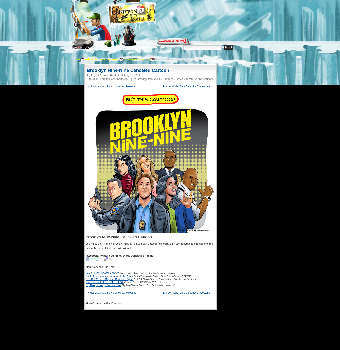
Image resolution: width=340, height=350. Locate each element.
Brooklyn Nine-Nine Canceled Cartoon (128, 70)
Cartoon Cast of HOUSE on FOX (105, 282)
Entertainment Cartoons (137, 59)
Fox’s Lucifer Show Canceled (102, 273)
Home (75, 48)
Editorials (105, 48)
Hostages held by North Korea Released (113, 86)
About (89, 48)
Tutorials (123, 48)
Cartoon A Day (142, 14)
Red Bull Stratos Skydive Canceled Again (109, 279)
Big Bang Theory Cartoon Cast (103, 285)
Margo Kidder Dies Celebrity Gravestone (186, 86)
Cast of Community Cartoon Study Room (109, 276)
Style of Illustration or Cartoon (102, 59)
